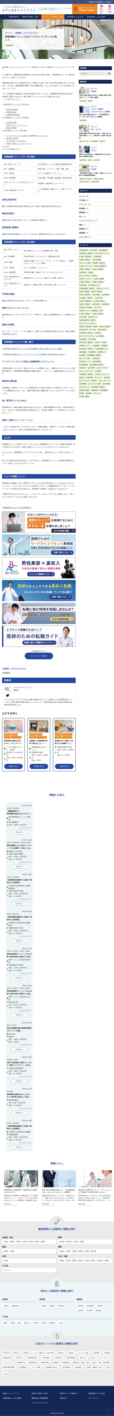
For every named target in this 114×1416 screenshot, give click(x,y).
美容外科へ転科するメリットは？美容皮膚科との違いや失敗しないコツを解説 (33, 349)
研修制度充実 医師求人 (88, 320)
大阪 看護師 (85, 396)
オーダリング (105, 1358)
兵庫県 (68, 1251)
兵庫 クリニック (86, 279)
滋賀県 (80, 1251)
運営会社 (109, 2)
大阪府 (62, 1251)
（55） (84, 200)
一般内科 (6, 1306)
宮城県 (37, 1242)
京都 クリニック (103, 288)
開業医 (105, 346)
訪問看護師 (104, 250)
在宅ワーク (93, 317)
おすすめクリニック (103, 253)
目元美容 (97, 304)
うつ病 (94, 330)
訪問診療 (56, 1362)
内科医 (108, 377)
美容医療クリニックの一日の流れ (16, 117)
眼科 (19, 1323)
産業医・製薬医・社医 (94, 1367)
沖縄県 (106, 1260)
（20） (84, 229)
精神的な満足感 (12, 138)
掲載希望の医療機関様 (96, 2)
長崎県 (74, 1260)
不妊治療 (94, 250)
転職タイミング (85, 346)
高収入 (99, 333)
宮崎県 (93, 1260)
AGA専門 (90, 1310)
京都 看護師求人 (101, 266)
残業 (104, 342)
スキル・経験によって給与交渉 (63, 735)
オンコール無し (16, 737)
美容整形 (83, 339)
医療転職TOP (14, 17)
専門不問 (32, 734)
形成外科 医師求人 (87, 333)
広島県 (6, 1260)
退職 (82, 393)
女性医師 (98, 256)
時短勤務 (96, 1353)
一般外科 (43, 1306)
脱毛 (98, 342)
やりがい (99, 307)
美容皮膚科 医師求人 (88, 288)
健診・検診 (85, 1362)
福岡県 (62, 1260)
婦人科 (44, 1323)
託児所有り (58, 1358)
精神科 (13, 1323)
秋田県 (18, 1242)
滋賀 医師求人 (99, 282)
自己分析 (99, 298)
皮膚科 (5, 1323)
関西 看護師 (85, 390)
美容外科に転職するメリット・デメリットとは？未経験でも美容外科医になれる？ (34, 354)
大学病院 (93, 339)
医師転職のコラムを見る (38, 67)
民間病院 (23, 1367)
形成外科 (95, 390)
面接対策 (106, 304)
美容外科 (97, 358)
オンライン (7, 1270)
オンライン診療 (85, 263)
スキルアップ (85, 387)
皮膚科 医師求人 (99, 263)
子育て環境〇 (46, 1358)
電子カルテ (83, 1358)
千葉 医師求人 (85, 295)
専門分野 (92, 368)
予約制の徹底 (11, 122)
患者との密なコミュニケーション (19, 144)
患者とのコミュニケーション (17, 125)
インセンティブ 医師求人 (89, 381)
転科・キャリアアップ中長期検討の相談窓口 (87, 9)
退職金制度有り (33, 1358)
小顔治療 (83, 317)
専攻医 (89, 393)
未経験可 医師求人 (87, 374)
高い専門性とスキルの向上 (16, 141)
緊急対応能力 (11, 112)
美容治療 (83, 285)
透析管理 (75, 1362)
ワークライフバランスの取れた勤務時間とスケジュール (27, 136)
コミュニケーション (87, 371)
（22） (83, 216)
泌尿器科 (52, 1323)
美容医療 (18, 33)
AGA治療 (97, 295)
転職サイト (102, 352)
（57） (84, 208)
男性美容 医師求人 (99, 387)
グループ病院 (36, 1367)
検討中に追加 (26, 805)
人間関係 (101, 336)
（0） (85, 237)
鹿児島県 (100, 1260)
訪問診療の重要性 (13, 115)
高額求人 (14, 734)
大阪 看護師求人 (86, 256)
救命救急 (78, 1367)
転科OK (39, 734)
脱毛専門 (81, 1310)
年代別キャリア (95, 285)
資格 (82, 377)
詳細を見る (13, 766)
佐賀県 (68, 1260)
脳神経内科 (15, 1306)
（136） (85, 204)
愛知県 (6, 1251)
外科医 (99, 371)
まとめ (6, 146)
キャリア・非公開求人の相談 (53, 17)
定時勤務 (107, 1353)
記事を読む (7, 1204)
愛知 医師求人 (85, 259)
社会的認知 (97, 259)
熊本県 (80, 1260)
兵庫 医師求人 (100, 301)
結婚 (91, 272)
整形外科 (61, 1306)
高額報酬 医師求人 (95, 355)
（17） (88, 220)
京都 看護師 (100, 279)
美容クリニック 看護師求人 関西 (92, 310)
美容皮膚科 (84, 250)
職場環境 (10, 45)
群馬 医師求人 (99, 314)
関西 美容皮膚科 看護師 (89, 326)
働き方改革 (84, 330)
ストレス (99, 377)
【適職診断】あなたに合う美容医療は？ (17, 508)
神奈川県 (69, 1242)
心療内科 (36, 1323)
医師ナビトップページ (11, 1393)
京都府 (74, 1251)
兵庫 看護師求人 (86, 301)
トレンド (98, 393)
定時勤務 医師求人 (98, 365)
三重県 (12, 1251)
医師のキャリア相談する (69, 1393)
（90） (84, 196)
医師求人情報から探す (30, 17)
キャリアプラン (103, 368)
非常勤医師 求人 (102, 349)
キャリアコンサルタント (88, 323)
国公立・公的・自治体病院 (101, 1362)
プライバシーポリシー (40, 1403)
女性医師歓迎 (71, 1358)
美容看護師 (84, 365)
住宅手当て (19, 1358)
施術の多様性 (11, 128)
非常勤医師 (97, 362)
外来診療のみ (21, 1362)
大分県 (86, 1260)
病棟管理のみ (33, 1362)
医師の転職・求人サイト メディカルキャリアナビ (16, 67)
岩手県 (30, 1242)
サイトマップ (94, 1398)
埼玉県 (75, 1242)
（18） (84, 212)
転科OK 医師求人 (86, 307)
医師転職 (83, 352)
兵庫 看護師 (85, 291)
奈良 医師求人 (99, 269)
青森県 (12, 1242)
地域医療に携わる (51, 1367)
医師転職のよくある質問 (96, 17)
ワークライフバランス (30, 33)
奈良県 (86, 1251)
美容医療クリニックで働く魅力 (15, 130)
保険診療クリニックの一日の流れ (16, 104)
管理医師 (83, 384)
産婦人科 (27, 1323)
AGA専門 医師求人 (87, 349)
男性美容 (99, 1310)
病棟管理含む (45, 1362)
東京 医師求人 (105, 326)
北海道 (6, 1242)
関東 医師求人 (85, 282)
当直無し (7, 737)
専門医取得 (66, 1367)
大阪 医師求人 (97, 291)
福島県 (43, 1242)
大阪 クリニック (86, 266)
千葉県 (82, 1242)
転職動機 (104, 390)
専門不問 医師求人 (87, 342)
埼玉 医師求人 (85, 304)
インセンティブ (105, 381)
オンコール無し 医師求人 (89, 275)
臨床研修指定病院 (9, 1367)
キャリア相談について (12, 149)
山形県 (24, 1242)
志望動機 (106, 295)
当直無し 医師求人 (87, 298)
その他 (60, 1323)
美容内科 (83, 272)
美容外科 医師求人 (87, 253)
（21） (84, 233)
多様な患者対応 (12, 109)
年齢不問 (7, 734)
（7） (82, 225)
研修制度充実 (7, 1358)
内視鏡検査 (65, 1362)
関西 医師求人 (85, 269)
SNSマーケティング (103, 374)
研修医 (83, 355)
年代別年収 (102, 330)
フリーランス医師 (95, 384)
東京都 (62, 1242)
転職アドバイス (85, 362)
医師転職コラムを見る (75, 17)
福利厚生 (97, 346)
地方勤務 (90, 377)
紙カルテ (94, 1358)
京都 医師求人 (85, 314)
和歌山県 (93, 1251)
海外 (108, 1367)
